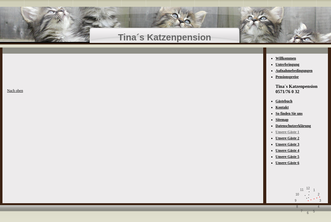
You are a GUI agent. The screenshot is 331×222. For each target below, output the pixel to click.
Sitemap (282, 119)
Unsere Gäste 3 (287, 144)
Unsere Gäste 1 (287, 132)
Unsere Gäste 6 (287, 163)
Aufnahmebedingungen (294, 70)
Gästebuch (284, 101)
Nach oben (15, 90)
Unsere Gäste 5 (287, 156)
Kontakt (282, 107)
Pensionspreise (287, 77)
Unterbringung (287, 64)
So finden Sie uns (289, 113)
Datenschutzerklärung (293, 126)
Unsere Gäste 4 (287, 150)
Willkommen (286, 58)
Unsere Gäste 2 (287, 138)
